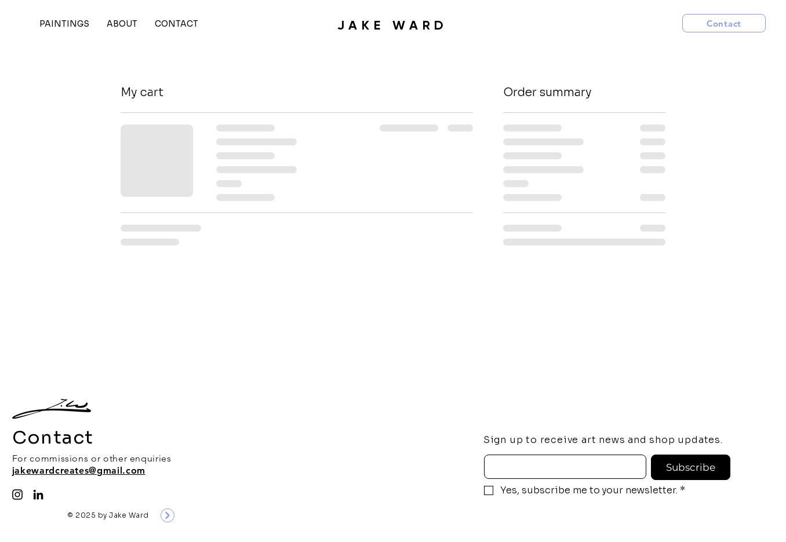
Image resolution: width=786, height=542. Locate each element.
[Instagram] (17, 494)
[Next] (167, 515)
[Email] (562, 466)
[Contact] (724, 23)
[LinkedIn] (38, 494)
